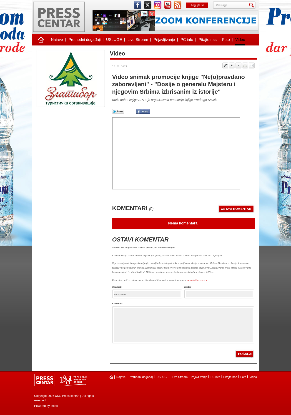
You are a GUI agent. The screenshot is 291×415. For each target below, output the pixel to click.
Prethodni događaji (84, 40)
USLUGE (114, 40)
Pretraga (252, 5)
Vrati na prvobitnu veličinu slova (232, 65)
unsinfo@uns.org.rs (197, 280)
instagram (157, 5)
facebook (137, 5)
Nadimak (117, 287)
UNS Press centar (59, 17)
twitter (147, 5)
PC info (187, 40)
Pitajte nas (208, 40)
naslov (187, 287)
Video (240, 40)
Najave (57, 40)
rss (177, 5)
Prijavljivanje (164, 40)
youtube (167, 5)
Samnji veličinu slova (238, 65)
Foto (226, 40)
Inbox (54, 405)
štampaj (245, 65)
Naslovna (41, 39)
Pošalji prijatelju (252, 65)
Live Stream (138, 40)
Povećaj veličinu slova (225, 65)
